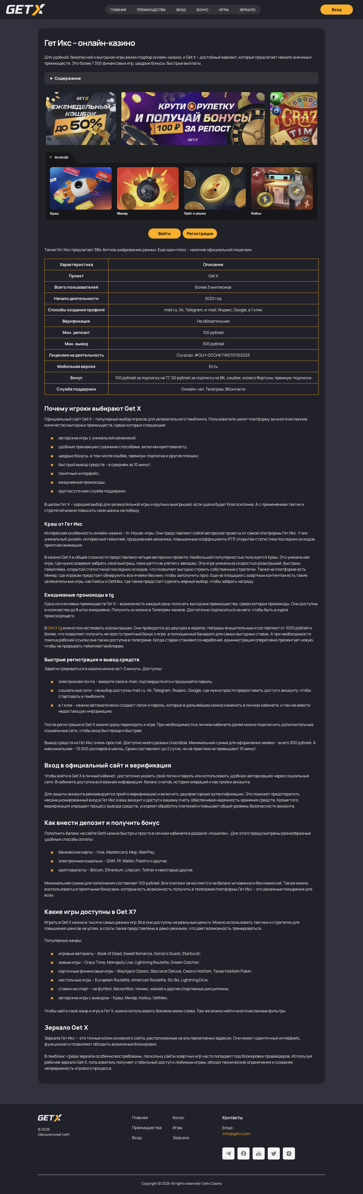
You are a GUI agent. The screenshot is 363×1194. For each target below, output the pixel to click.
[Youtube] (259, 1153)
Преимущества (151, 9)
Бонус (202, 9)
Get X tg (55, 628)
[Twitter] (274, 1153)
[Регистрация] (200, 233)
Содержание (68, 78)
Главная (118, 9)
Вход (181, 9)
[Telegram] (228, 1153)
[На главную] (50, 1118)
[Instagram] (289, 1153)
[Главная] (25, 9)
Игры (224, 9)
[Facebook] (243, 1153)
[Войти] (164, 233)
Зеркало (247, 9)
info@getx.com (236, 1133)
